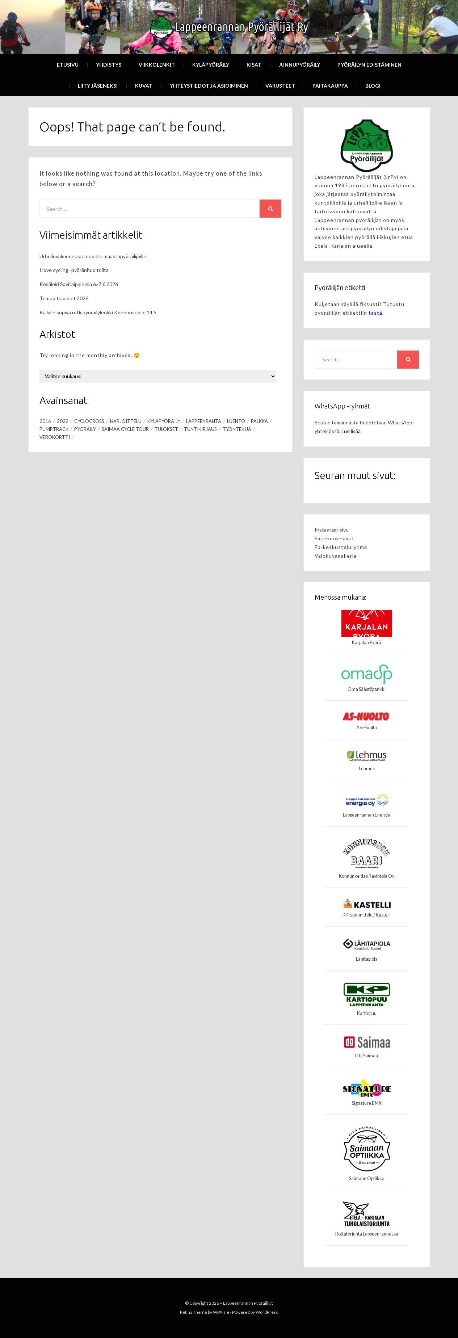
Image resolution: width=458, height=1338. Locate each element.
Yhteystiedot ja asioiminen (209, 86)
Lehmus (367, 768)
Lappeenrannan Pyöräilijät (248, 1303)
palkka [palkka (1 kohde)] (259, 421)
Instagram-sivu (332, 530)
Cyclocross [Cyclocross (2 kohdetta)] (89, 421)
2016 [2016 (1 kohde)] (45, 421)
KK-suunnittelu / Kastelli (367, 915)
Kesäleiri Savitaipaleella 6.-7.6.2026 (78, 284)
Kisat (254, 65)
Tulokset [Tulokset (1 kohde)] (166, 429)
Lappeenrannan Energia (366, 815)
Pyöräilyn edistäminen (369, 65)
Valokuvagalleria (336, 556)
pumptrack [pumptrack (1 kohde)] (53, 429)
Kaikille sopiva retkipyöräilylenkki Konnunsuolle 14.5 (97, 312)
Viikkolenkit (157, 65)
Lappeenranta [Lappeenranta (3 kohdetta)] (203, 421)
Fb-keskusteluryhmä (341, 547)
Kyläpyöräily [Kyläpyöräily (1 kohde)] (163, 421)
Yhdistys (108, 65)
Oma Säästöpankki (367, 689)
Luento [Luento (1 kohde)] (236, 421)
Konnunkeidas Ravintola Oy (366, 876)
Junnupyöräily (299, 65)
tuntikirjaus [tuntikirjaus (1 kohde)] (200, 429)
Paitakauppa (330, 86)
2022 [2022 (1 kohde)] (62, 421)
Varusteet (280, 86)
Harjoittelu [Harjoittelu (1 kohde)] (126, 421)
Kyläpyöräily (210, 65)
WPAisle (221, 1312)
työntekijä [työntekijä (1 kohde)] (237, 429)
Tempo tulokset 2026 (63, 298)
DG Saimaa (366, 1055)
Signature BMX (367, 1103)
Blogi (373, 86)
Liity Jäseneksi (98, 86)
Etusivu (68, 65)
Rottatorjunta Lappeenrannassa (366, 1234)
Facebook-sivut (334, 538)
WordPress (267, 1312)
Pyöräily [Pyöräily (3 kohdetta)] (85, 429)
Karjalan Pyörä (366, 642)
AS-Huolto (366, 727)
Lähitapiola (367, 959)
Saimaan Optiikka (367, 1178)
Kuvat (143, 86)
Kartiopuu (367, 1013)
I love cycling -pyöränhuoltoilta (74, 270)
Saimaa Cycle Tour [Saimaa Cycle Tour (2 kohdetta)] (125, 429)
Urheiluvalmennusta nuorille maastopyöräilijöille (92, 256)
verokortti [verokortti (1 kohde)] (54, 437)
